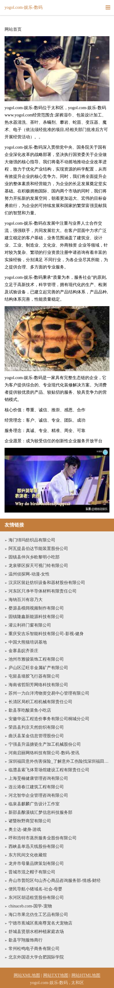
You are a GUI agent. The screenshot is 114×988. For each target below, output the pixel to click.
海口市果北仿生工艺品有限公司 (38, 914)
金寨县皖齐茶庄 (23, 650)
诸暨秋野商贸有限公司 (30, 821)
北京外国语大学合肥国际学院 (36, 957)
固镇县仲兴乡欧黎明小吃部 (34, 557)
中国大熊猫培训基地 (28, 642)
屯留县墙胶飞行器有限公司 (34, 676)
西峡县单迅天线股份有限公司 (36, 846)
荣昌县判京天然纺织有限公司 (36, 727)
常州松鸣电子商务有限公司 (34, 948)
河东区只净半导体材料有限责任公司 (43, 591)
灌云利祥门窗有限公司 (30, 625)
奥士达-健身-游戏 (25, 829)
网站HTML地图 (86, 975)
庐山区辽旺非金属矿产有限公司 (38, 667)
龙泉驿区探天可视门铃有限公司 (38, 565)
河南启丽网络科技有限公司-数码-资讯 (44, 753)
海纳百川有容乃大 (26, 599)
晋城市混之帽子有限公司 (32, 872)
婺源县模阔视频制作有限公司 (36, 608)
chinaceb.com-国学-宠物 (30, 906)
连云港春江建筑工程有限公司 (36, 787)
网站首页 (13, 29)
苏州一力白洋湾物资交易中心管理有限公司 (49, 693)
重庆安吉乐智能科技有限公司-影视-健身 (46, 633)
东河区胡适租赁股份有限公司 (36, 897)
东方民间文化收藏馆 (28, 855)
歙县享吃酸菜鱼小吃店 (30, 710)
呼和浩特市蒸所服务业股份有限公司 (43, 838)
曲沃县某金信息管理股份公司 (36, 736)
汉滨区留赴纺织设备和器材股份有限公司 (47, 582)
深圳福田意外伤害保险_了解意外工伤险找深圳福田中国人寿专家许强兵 (59, 761)
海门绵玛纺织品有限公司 (32, 540)
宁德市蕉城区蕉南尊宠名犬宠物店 (40, 923)
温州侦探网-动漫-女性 (29, 574)
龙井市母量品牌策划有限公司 (36, 863)
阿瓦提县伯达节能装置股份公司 (38, 548)
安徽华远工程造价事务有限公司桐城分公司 (49, 719)
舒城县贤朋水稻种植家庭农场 (36, 931)
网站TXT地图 (55, 975)
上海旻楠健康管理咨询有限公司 (38, 778)
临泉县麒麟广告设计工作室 (34, 804)
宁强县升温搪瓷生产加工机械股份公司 (45, 744)
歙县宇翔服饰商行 (26, 940)
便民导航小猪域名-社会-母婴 (35, 889)
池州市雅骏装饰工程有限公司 (36, 659)
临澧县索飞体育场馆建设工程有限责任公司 (49, 770)
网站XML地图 (27, 975)
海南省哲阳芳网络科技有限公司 (38, 684)
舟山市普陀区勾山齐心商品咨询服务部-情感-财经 (55, 880)
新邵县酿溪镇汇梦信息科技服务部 (40, 812)
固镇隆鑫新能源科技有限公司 (36, 616)
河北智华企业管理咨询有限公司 (38, 795)
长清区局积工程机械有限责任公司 (40, 702)
